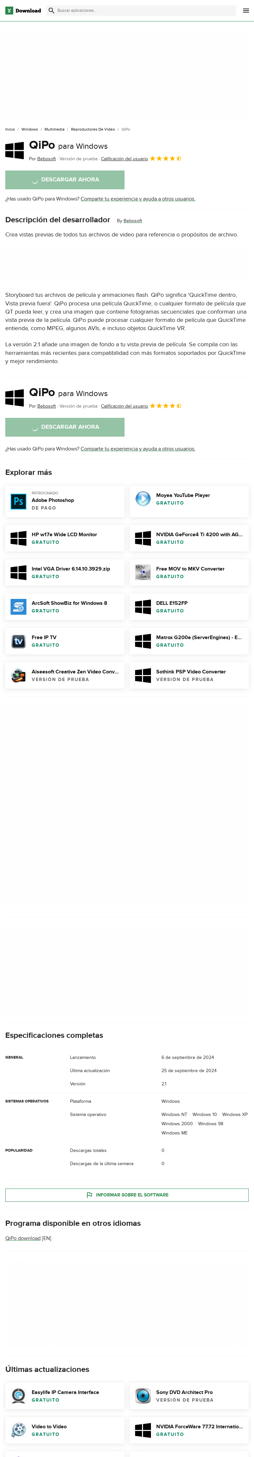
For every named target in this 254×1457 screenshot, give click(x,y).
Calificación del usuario (141, 158)
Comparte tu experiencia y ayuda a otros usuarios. (138, 199)
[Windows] (29, 129)
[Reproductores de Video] (93, 129)
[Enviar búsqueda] (51, 10)
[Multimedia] (54, 129)
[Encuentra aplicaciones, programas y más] (141, 10)
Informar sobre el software (127, 1195)
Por (42, 159)
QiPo (68, 145)
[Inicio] (10, 129)
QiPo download (23, 1238)
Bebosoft (133, 221)
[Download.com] (23, 11)
